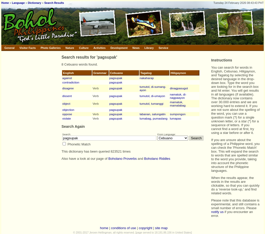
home (104, 228)
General (9, 47)
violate (66, 118)
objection (68, 109)
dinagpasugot (179, 88)
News (136, 47)
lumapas (175, 118)
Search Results (54, 2)
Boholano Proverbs (122, 159)
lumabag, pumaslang (154, 118)
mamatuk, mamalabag (178, 103)
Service (163, 47)
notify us (217, 212)
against (67, 78)
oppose (67, 114)
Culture (83, 47)
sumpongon (178, 114)
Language (18, 2)
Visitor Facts (27, 47)
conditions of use (123, 228)
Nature (70, 47)
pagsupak (116, 78)
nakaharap (147, 78)
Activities (100, 47)
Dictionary (34, 2)
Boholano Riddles (157, 159)
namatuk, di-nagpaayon (178, 96)
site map (161, 228)
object (66, 103)
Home (5, 2)
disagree (68, 88)
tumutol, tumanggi (152, 103)
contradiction (70, 82)
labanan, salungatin (153, 114)
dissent (67, 96)
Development (119, 47)
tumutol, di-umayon (152, 96)
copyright (145, 228)
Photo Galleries (50, 47)
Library (149, 47)
